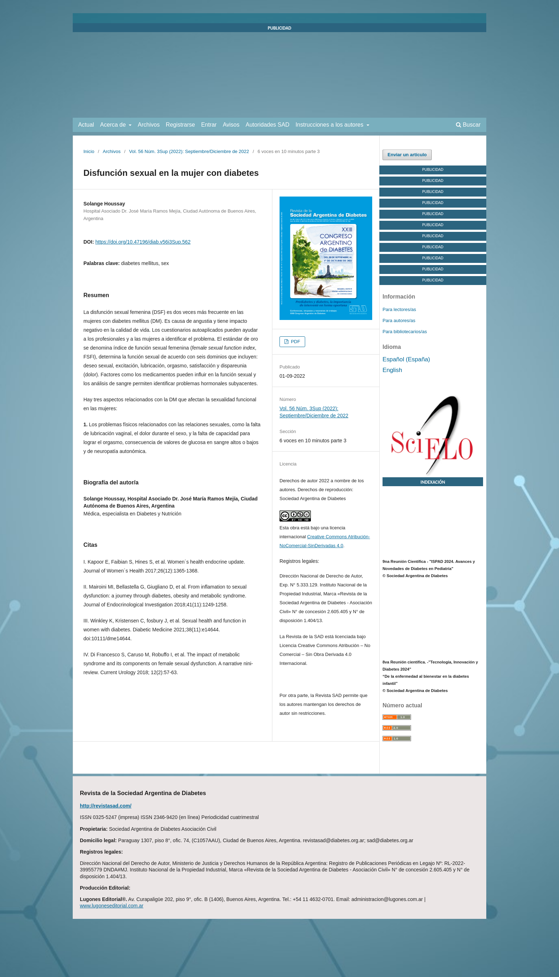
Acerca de (113, 125)
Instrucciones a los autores (330, 125)
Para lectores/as (399, 309)
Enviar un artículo (407, 154)
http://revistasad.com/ (106, 806)
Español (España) (406, 359)
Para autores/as (399, 320)
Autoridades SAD (267, 125)
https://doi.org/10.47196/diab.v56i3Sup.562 (142, 242)
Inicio (88, 151)
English (392, 370)
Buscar (468, 125)
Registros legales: (299, 561)
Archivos (149, 125)
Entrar (209, 125)
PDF (294, 341)
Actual (86, 125)
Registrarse (180, 125)
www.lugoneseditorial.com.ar (111, 906)
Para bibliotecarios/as (405, 331)
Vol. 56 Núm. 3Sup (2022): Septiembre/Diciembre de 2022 (189, 151)
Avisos (231, 125)
